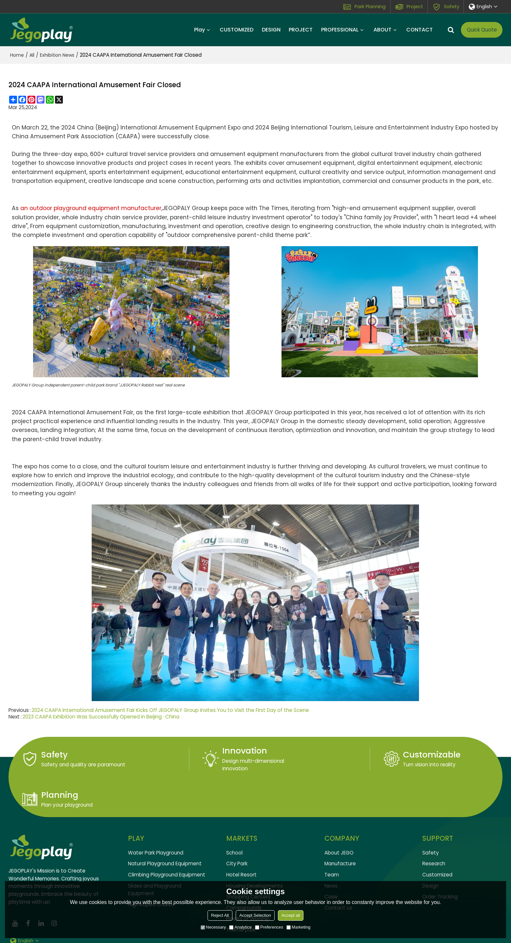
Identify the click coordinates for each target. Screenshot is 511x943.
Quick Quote (482, 29)
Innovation (188, 751)
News (331, 849)
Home (17, 55)
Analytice (240, 927)
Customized (437, 838)
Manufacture (340, 827)
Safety (451, 6)
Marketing (298, 927)
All (31, 55)
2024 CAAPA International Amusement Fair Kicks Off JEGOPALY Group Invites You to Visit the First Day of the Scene (170, 710)
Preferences (269, 927)
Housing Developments (254, 849)
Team (331, 838)
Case (331, 860)
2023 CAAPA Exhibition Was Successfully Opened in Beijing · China (101, 716)
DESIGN (271, 29)
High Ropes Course (151, 868)
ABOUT (383, 29)
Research (433, 827)
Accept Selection (255, 915)
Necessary (213, 927)
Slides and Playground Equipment (155, 853)
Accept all (291, 915)
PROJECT (301, 29)
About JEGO (339, 816)
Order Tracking (440, 860)
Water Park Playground (156, 816)
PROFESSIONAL (339, 29)
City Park (237, 827)
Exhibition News (57, 55)
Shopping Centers (248, 860)
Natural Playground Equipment (165, 827)
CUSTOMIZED (236, 29)
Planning (431, 755)
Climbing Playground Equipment (167, 838)
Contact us (338, 872)
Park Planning (369, 6)
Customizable (318, 755)
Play (199, 29)
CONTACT (419, 29)
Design (430, 849)
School (234, 816)
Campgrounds (244, 872)
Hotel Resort (241, 838)
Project (414, 6)
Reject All (220, 915)
